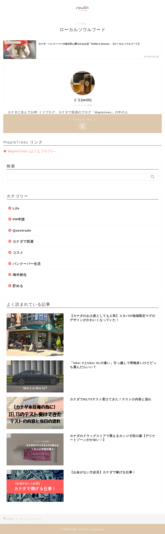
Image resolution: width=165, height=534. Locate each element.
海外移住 (20, 275)
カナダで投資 (23, 241)
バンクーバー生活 (27, 264)
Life (16, 208)
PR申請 (19, 219)
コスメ (18, 252)
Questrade (22, 230)
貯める (18, 286)
